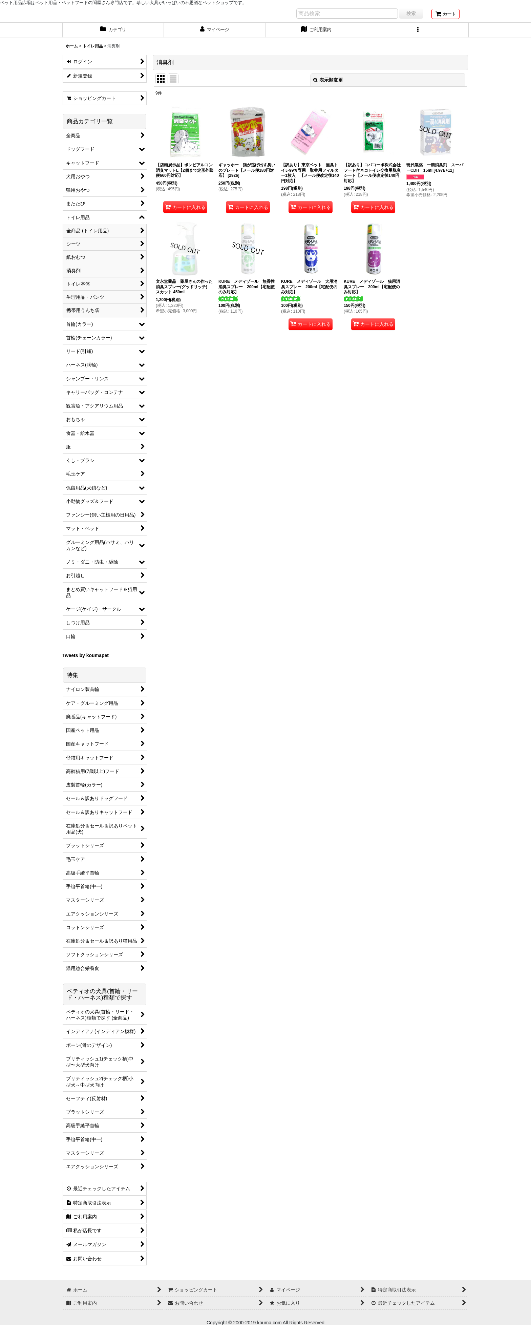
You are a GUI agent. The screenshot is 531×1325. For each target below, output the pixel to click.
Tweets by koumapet (85, 655)
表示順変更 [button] (328, 80)
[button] (418, 30)
